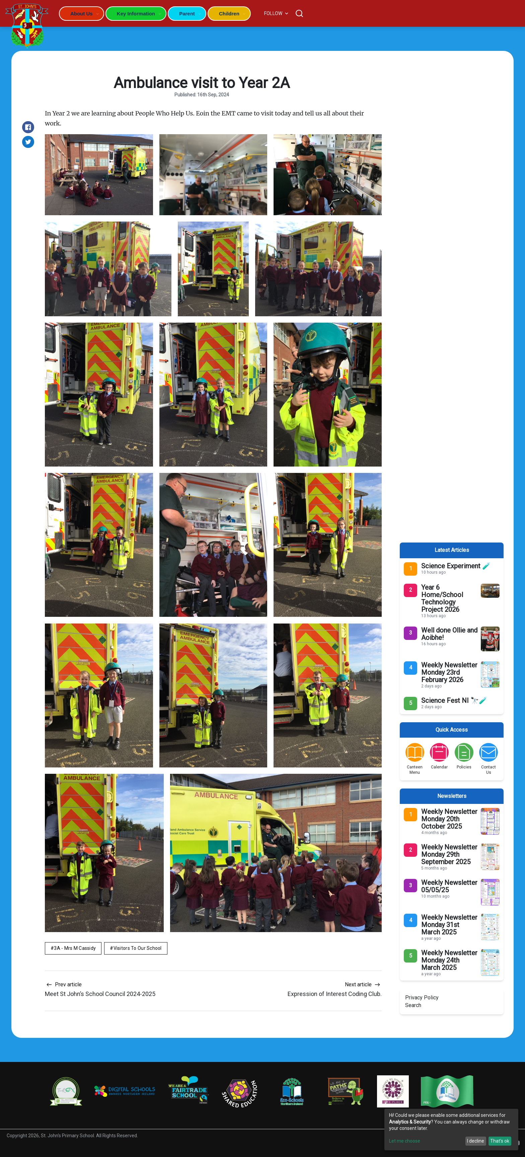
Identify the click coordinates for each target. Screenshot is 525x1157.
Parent (187, 13)
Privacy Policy (422, 997)
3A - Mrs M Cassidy (75, 948)
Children (229, 13)
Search (413, 1005)
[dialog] (451, 1129)
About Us (81, 13)
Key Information (136, 13)
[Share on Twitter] (28, 142)
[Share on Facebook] (28, 127)
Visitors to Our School (138, 948)
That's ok (499, 1141)
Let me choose (404, 1141)
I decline (475, 1141)
